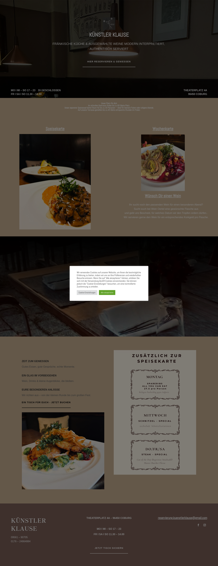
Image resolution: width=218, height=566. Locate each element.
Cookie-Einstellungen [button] (87, 292)
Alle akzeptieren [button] (107, 292)
